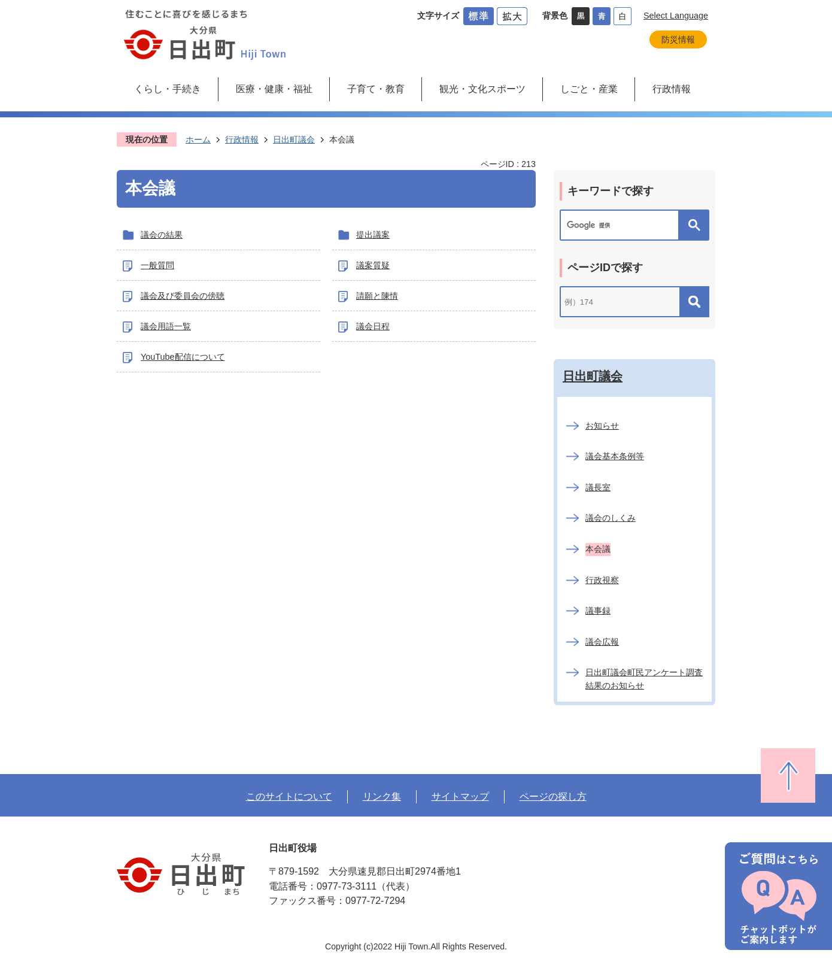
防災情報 (678, 39)
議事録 (598, 610)
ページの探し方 (553, 796)
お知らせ (602, 425)
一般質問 (157, 265)
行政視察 (602, 580)
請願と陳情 (377, 296)
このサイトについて (289, 796)
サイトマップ (460, 796)
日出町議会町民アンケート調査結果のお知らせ (644, 678)
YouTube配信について (183, 357)
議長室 (598, 487)
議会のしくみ (610, 518)
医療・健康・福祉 (274, 88)
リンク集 (382, 796)
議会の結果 (162, 234)
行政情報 (671, 88)
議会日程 (373, 326)
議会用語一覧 (166, 326)
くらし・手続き (167, 88)
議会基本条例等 (614, 456)
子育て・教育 (376, 88)
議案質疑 (373, 265)
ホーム (198, 139)
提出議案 (373, 234)
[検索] (622, 225)
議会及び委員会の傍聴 (182, 296)
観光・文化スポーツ (482, 88)
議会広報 (602, 642)
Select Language (675, 15)
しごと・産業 (589, 88)
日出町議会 (294, 139)
